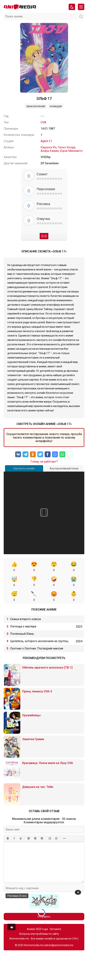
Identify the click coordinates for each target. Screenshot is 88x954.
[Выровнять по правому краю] (41, 838)
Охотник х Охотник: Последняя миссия (36, 648)
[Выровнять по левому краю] (28, 838)
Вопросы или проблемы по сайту (39, 933)
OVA (43, 122)
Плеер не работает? (44, 461)
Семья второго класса (25, 619)
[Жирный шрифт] (7, 838)
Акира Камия (49, 151)
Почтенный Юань (22, 634)
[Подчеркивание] (20, 838)
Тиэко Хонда (66, 147)
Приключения (35, 106)
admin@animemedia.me (58, 945)
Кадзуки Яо (48, 147)
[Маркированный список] (49, 838)
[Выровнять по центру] (35, 838)
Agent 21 (46, 141)
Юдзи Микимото (71, 151)
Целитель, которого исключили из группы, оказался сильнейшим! (39, 642)
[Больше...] (64, 838)
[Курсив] (14, 838)
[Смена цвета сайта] (72, 7)
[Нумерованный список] (56, 838)
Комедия (56, 106)
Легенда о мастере (23, 626)
